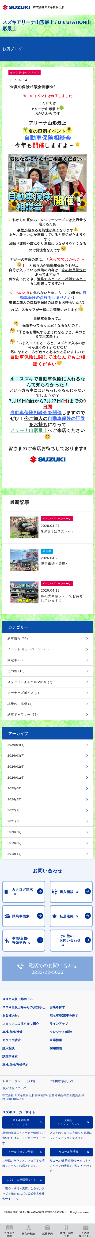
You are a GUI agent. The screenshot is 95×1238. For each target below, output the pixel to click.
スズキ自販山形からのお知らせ (23, 1007)
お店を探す (57, 1007)
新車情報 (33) (18, 638)
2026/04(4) (16, 745)
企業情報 (56, 1040)
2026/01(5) (16, 777)
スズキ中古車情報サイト (20, 1179)
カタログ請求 (11, 1040)
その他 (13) (16, 671)
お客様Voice (10, 1015)
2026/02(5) (16, 766)
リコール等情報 (68, 1151)
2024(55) (15, 799)
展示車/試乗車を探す (64, 1015)
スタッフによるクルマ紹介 (20, 1023)
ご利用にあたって (62, 1081)
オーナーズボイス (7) (23, 692)
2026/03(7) (16, 755)
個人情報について (14, 1088)
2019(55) (15, 843)
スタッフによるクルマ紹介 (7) (30, 682)
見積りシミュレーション (68, 1121)
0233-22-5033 (47, 972)
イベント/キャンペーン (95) (28, 649)
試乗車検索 (10, 1056)
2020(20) (15, 832)
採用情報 (56, 1048)
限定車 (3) (15, 660)
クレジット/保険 (61, 1032)
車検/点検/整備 (12, 1032)
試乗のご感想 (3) (20, 703)
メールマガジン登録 (21, 1151)
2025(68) (15, 788)
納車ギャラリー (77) (23, 714)
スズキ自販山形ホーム (17, 999)
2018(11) (15, 853)
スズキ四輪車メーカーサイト (21, 1121)
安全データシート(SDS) (18, 1081)
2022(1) (14, 810)
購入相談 (8, 1048)
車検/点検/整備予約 (15, 1064)
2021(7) (14, 821)
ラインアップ (59, 1023)
